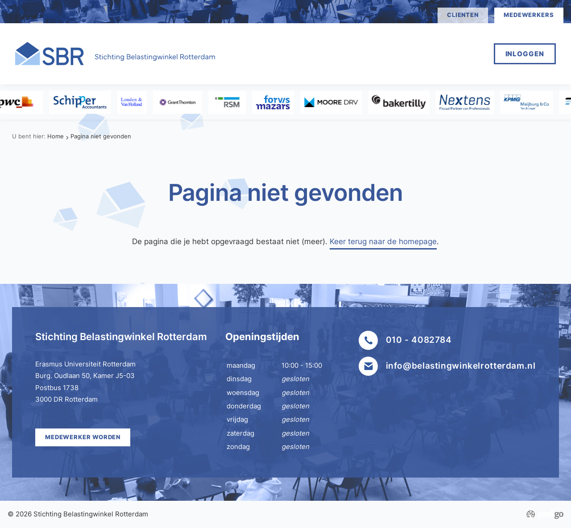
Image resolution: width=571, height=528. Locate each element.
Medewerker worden (331, 53)
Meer (457, 53)
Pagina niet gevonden (100, 136)
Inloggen (525, 54)
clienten (462, 15)
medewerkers (529, 15)
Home (259, 53)
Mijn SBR (409, 53)
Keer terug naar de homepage (383, 241)
